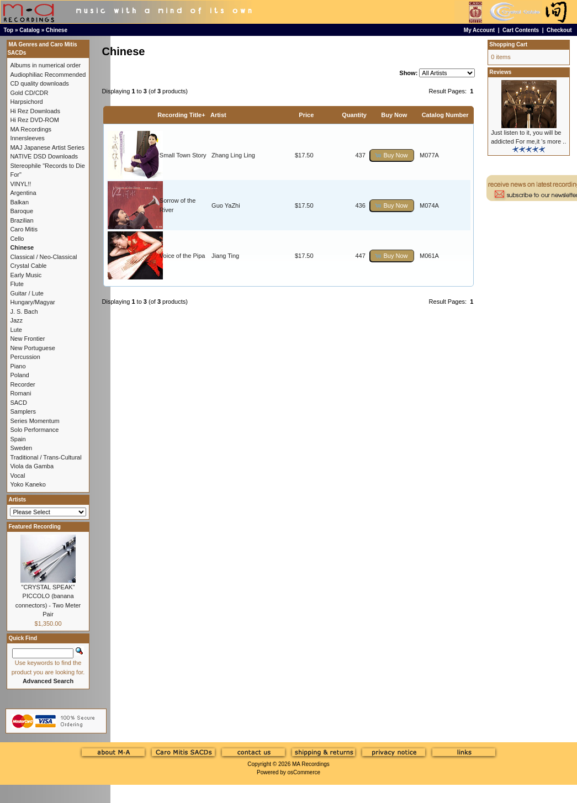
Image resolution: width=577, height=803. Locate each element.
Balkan (19, 202)
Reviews (500, 72)
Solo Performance (34, 429)
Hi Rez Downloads (35, 111)
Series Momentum (34, 421)
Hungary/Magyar (32, 302)
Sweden (21, 448)
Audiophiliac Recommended (48, 74)
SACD (18, 402)
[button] (392, 155)
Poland (19, 375)
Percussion (25, 356)
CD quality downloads (39, 83)
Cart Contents (520, 30)
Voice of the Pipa (182, 255)
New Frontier (27, 338)
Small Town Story (183, 155)
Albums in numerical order (45, 65)
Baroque (21, 211)
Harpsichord (26, 101)
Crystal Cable (28, 265)
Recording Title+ (181, 115)
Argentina (23, 192)
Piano (17, 366)
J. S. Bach (24, 311)
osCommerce (304, 772)
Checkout (559, 30)
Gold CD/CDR (29, 92)
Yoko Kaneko (27, 484)
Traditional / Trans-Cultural (45, 457)
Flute (16, 284)
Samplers (22, 411)
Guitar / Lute (27, 293)
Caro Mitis (24, 229)
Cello (17, 238)
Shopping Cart (508, 44)
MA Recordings (311, 764)
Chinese (56, 30)
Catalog (29, 30)
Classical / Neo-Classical (43, 256)
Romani (20, 393)
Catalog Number (445, 115)
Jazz (16, 320)
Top (9, 30)
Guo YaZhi (225, 205)
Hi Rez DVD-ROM (34, 120)
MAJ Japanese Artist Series (47, 147)
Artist (218, 115)
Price (306, 115)
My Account (479, 30)
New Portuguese (32, 348)
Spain (17, 439)
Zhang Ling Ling (233, 155)
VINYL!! (20, 184)
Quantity (354, 115)
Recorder (22, 384)
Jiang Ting (225, 255)
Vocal (17, 475)
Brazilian (21, 220)
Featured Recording (34, 527)
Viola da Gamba (32, 466)
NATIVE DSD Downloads (44, 156)
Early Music (25, 275)
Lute (16, 329)
